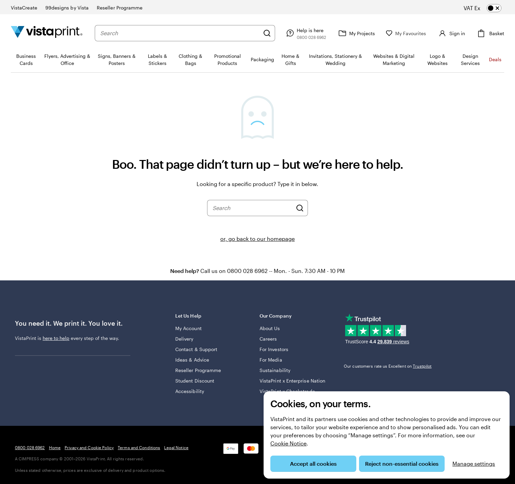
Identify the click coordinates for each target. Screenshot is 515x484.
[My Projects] (353, 33)
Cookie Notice (288, 443)
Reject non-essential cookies (402, 463)
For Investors (274, 349)
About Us (270, 328)
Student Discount (194, 381)
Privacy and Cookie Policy (89, 447)
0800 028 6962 (30, 447)
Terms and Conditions (139, 447)
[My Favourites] (403, 33)
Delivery (184, 339)
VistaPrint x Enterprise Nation (292, 381)
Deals (495, 59)
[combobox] (178, 33)
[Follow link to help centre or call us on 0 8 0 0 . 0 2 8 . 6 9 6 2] (302, 33)
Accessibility (189, 391)
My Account (188, 328)
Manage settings (473, 463)
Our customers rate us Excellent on (387, 366)
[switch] (487, 8)
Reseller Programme (198, 370)
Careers (268, 339)
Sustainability (275, 370)
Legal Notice (176, 447)
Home (55, 447)
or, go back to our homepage (257, 238)
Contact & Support (196, 349)
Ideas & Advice (192, 360)
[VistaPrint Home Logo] (47, 33)
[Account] (449, 33)
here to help (56, 338)
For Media (271, 360)
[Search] (264, 33)
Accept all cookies (313, 463)
